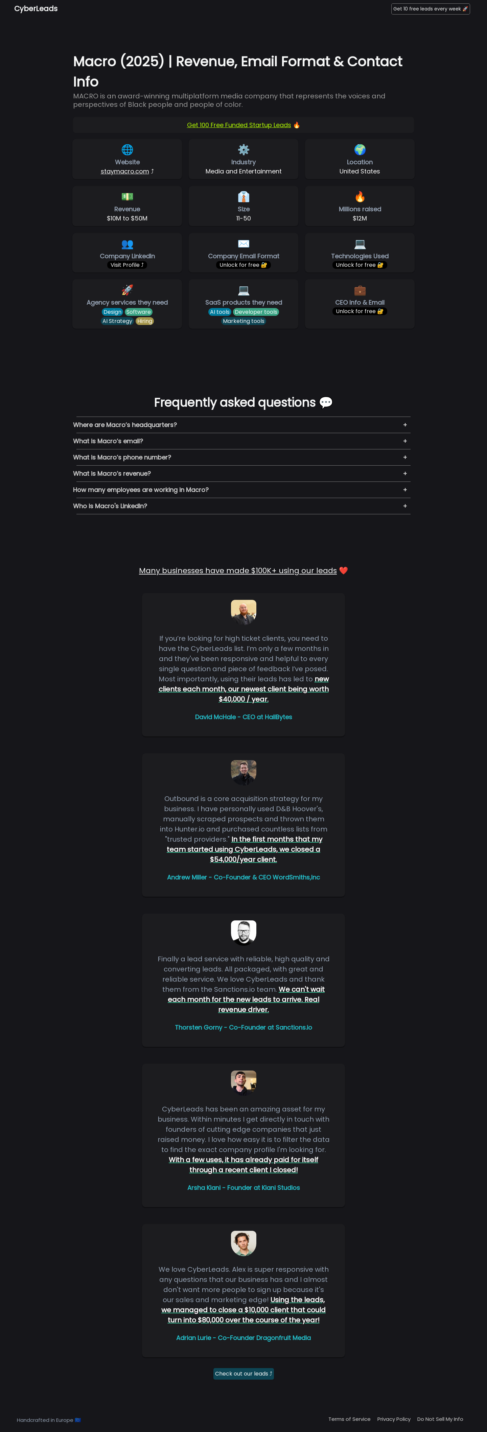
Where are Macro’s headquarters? (125, 425)
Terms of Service (349, 1419)
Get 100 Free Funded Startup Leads (239, 125)
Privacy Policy (394, 1419)
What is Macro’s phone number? (122, 457)
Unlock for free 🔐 (243, 265)
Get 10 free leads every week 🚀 (430, 8)
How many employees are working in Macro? (141, 490)
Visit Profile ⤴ (127, 265)
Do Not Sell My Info (440, 1419)
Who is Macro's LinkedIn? (110, 506)
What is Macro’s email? (108, 441)
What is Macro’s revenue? (112, 473)
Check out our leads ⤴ (243, 1374)
